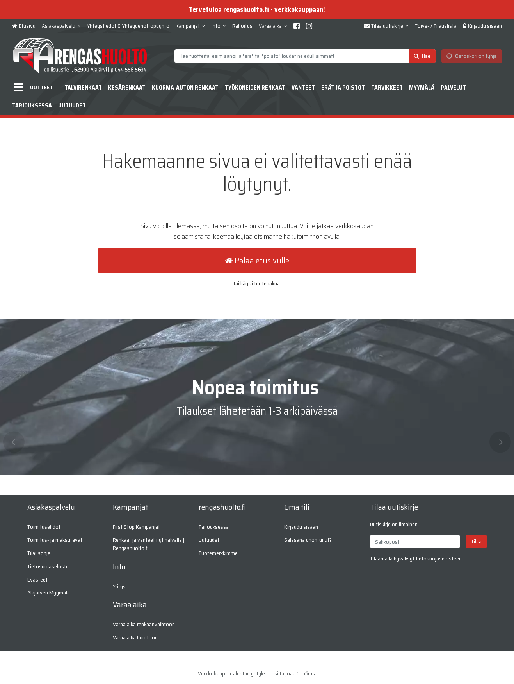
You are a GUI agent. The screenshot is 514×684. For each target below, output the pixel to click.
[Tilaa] (476, 541)
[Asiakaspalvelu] (61, 26)
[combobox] (305, 56)
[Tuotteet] (35, 88)
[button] (439, 558)
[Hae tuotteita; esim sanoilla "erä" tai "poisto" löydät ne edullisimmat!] (305, 56)
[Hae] (422, 56)
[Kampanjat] (190, 26)
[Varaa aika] (273, 26)
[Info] (218, 26)
